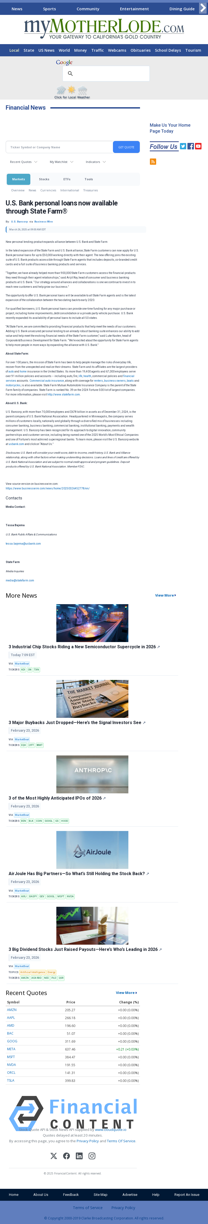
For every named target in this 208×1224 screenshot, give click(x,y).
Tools (88, 179)
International (69, 190)
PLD (53, 978)
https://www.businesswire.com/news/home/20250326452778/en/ (48, 488)
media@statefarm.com (20, 580)
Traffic (97, 50)
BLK (31, 821)
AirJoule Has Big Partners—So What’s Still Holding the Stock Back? (79, 873)
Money (80, 50)
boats (130, 380)
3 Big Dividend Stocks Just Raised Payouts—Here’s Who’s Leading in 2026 (85, 949)
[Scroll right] (203, 8)
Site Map (101, 1195)
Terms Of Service (121, 1140)
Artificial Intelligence (32, 972)
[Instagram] (92, 1156)
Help (156, 1195)
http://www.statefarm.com (63, 394)
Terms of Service (88, 1207)
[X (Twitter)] (53, 1156)
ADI (23, 669)
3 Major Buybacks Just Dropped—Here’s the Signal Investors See (77, 722)
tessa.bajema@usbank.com (23, 543)
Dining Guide (182, 8)
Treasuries (90, 190)
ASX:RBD (36, 978)
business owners (115, 380)
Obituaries (141, 50)
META (11, 1049)
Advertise (129, 1195)
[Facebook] (66, 1156)
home (23, 371)
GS (56, 821)
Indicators (93, 162)
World (64, 50)
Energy (51, 972)
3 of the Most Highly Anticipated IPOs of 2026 (57, 798)
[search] (105, 74)
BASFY (33, 896)
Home (13, 1195)
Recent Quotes (20, 162)
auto (11, 371)
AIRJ (24, 896)
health (87, 376)
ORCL (11, 1072)
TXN (36, 669)
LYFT (31, 745)
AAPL (11, 1017)
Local (14, 50)
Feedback (71, 1195)
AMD (10, 1025)
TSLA (10, 1080)
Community (88, 8)
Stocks (44, 179)
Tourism (193, 50)
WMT (40, 745)
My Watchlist (58, 162)
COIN (39, 821)
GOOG (12, 1041)
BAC (10, 1033)
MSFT (60, 896)
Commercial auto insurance (47, 380)
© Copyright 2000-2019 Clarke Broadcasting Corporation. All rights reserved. (104, 1218)
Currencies (48, 190)
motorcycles (13, 385)
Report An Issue (186, 1195)
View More (164, 595)
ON (29, 669)
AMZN (25, 978)
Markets (18, 179)
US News (46, 50)
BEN (23, 821)
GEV (42, 896)
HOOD (64, 821)
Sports (49, 8)
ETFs (66, 179)
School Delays (168, 50)
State (29, 50)
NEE (46, 978)
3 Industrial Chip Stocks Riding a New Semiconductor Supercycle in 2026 (84, 646)
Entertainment (134, 8)
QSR (61, 978)
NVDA (70, 896)
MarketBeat (22, 663)
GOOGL (49, 821)
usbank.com (16, 444)
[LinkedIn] (79, 1156)
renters (98, 380)
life (80, 376)
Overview (17, 190)
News (17, 8)
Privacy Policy (88, 1140)
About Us (40, 1195)
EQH (23, 745)
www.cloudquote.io (110, 1129)
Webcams (117, 50)
